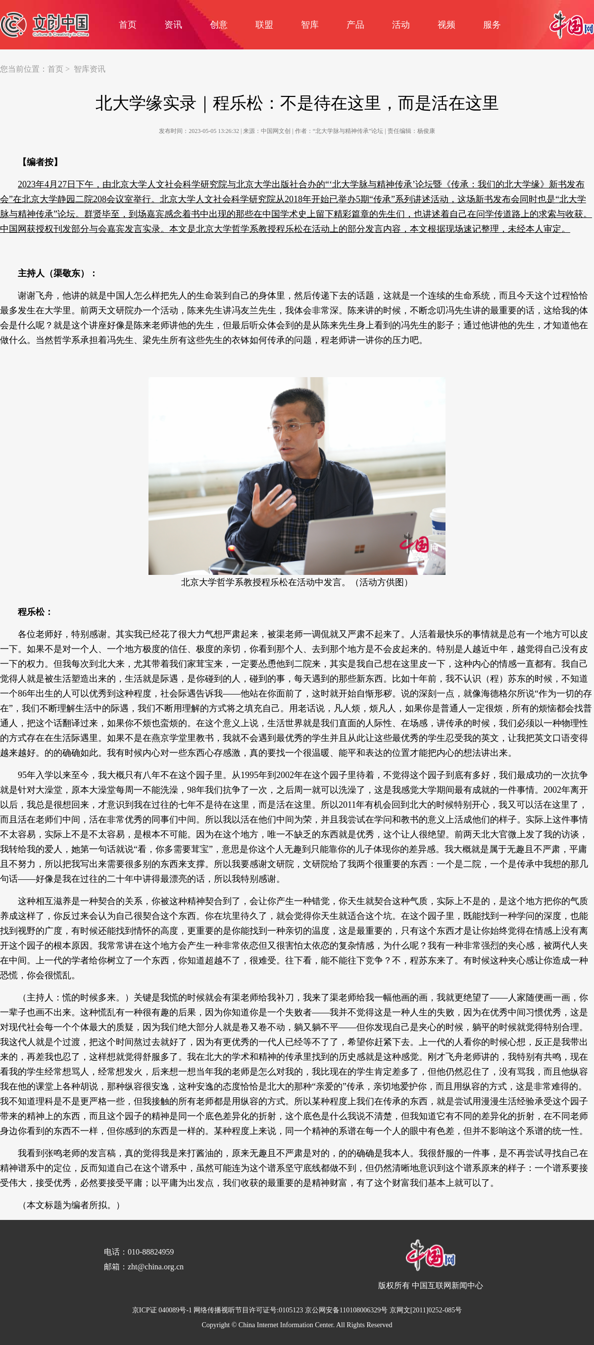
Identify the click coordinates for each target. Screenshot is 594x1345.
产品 (355, 25)
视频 (446, 25)
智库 (310, 25)
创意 (219, 25)
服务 (492, 25)
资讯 (173, 25)
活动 (401, 25)
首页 (128, 25)
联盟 (264, 25)
